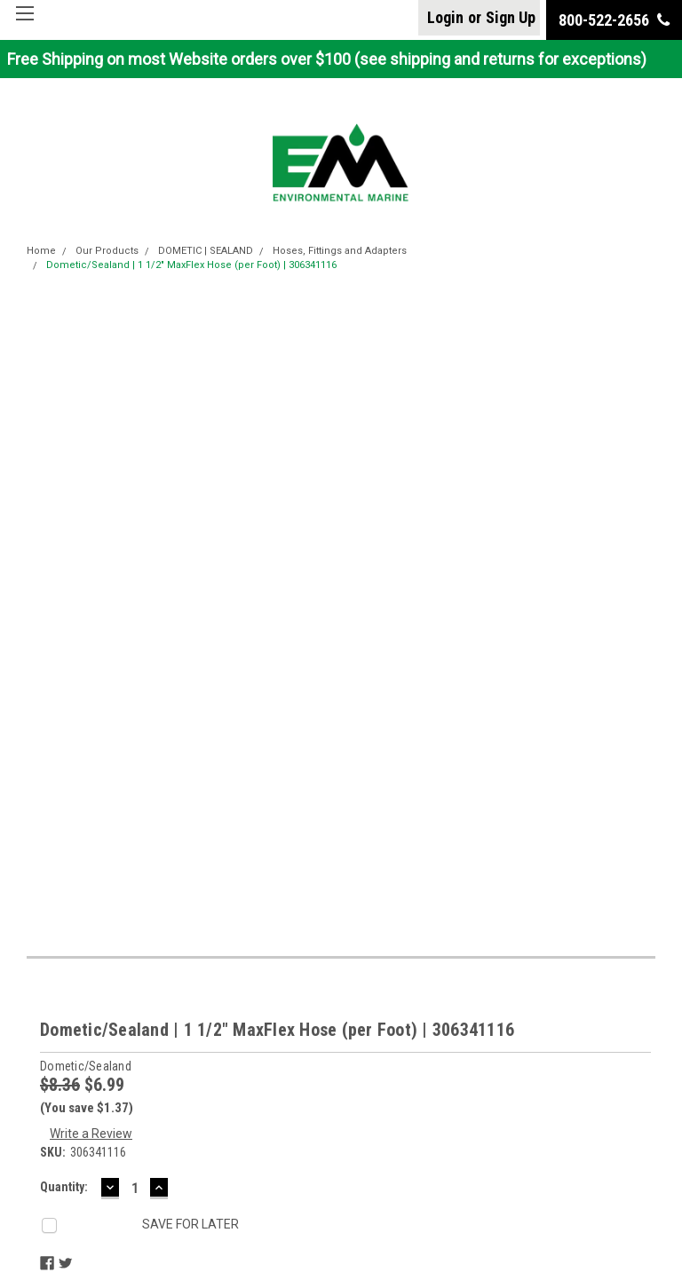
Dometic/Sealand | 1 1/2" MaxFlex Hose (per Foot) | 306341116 (191, 265)
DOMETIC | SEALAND (205, 251)
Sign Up (510, 17)
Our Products (107, 251)
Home (41, 251)
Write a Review (91, 1133)
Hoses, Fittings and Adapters (340, 251)
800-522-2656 (614, 20)
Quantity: (64, 1187)
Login (445, 17)
